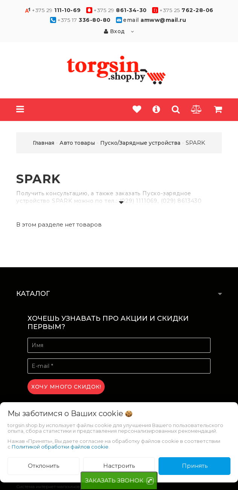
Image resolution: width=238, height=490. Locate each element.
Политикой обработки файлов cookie (60, 447)
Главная (43, 142)
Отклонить (43, 465)
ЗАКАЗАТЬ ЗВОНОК (114, 480)
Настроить (119, 465)
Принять (194, 465)
